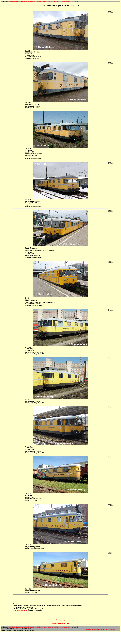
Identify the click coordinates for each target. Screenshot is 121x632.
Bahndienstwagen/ (41, 1)
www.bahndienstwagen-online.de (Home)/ (22, 1)
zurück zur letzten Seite (60, 623)
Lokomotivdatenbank (21, 610)
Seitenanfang (60, 620)
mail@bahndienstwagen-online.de (96, 629)
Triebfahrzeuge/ (65, 1)
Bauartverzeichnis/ (53, 1)
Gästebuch (111, 629)
